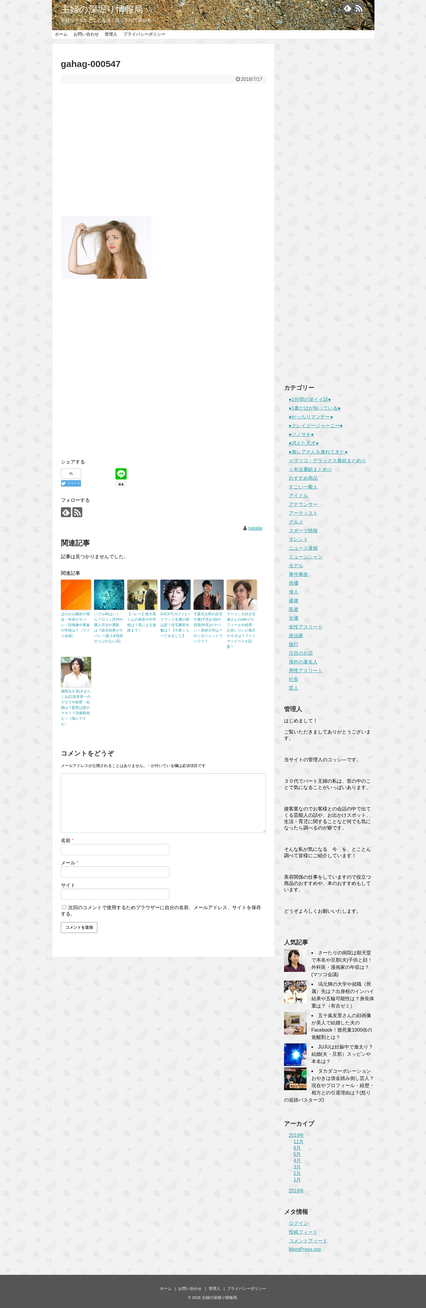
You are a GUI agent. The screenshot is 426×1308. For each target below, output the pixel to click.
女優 (293, 618)
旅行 (293, 644)
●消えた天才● (304, 443)
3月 (297, 1167)
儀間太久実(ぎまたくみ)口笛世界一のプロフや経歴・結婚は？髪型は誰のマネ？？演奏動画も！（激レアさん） (76, 707)
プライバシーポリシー (144, 34)
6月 (297, 1147)
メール (70, 862)
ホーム (61, 34)
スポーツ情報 (303, 530)
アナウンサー (303, 504)
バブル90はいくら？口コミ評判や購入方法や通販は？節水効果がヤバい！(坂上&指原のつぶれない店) (108, 627)
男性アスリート (306, 670)
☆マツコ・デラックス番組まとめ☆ (327, 460)
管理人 (111, 34)
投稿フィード (303, 1232)
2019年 (297, 1135)
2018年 (297, 1190)
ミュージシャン (306, 556)
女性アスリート (306, 626)
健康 (293, 600)
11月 (299, 1141)
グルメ (296, 521)
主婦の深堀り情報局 (102, 9)
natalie (255, 528)
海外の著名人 (303, 661)
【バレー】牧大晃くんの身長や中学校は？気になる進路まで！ (141, 622)
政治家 (296, 635)
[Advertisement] (163, 147)
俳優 (293, 583)
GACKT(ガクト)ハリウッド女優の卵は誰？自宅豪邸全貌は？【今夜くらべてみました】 (175, 625)
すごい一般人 (303, 486)
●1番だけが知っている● (315, 408)
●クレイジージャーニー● (316, 425)
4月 (297, 1160)
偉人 (293, 591)
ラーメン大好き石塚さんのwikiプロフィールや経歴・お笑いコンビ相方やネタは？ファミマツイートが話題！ (241, 630)
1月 (297, 1179)
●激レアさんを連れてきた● (318, 451)
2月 (297, 1173)
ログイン (298, 1223)
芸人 (293, 688)
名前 (67, 840)
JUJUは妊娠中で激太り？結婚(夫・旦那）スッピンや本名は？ (342, 1054)
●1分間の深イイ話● (310, 399)
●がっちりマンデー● (311, 416)
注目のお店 (301, 653)
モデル (296, 565)
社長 (293, 679)
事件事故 (298, 574)
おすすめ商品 (303, 478)
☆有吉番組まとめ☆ (310, 469)
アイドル (298, 495)
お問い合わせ (86, 34)
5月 (297, 1154)
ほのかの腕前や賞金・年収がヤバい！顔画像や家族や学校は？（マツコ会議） (75, 625)
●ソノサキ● (301, 434)
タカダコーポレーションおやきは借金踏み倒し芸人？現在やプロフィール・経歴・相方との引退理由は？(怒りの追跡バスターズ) (329, 1085)
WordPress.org (305, 1249)
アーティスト (303, 513)
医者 (293, 609)
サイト (68, 885)
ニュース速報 (303, 548)
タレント (298, 539)
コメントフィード (308, 1240)
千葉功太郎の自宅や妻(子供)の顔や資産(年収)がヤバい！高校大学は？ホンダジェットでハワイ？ (208, 627)
